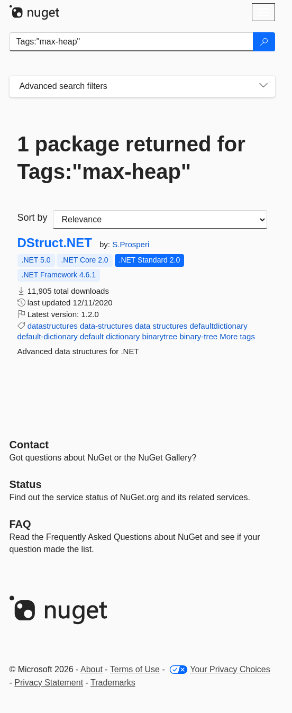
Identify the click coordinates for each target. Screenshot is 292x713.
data (142, 325)
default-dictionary (47, 336)
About (91, 669)
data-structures (106, 325)
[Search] (264, 41)
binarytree (160, 336)
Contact (29, 444)
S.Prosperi (130, 244)
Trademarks (112, 682)
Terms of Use (135, 669)
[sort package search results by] (160, 219)
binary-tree (198, 336)
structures (169, 325)
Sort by (32, 217)
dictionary (123, 336)
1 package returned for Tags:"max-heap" (131, 157)
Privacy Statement (48, 682)
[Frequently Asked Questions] (20, 524)
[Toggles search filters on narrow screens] (263, 86)
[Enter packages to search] (131, 41)
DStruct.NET (54, 243)
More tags (237, 336)
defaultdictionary (219, 325)
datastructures (53, 325)
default (92, 336)
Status (26, 484)
